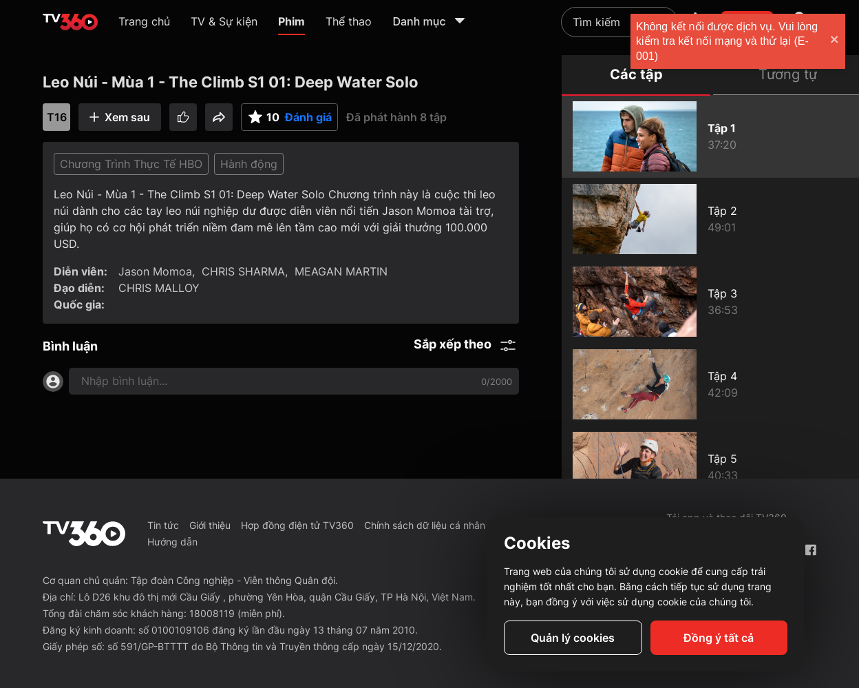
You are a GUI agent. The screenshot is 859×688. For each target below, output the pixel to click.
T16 (57, 117)
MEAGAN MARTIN (341, 271)
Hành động (248, 164)
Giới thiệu (210, 525)
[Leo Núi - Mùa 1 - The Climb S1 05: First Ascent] (710, 467)
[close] (835, 41)
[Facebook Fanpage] (810, 550)
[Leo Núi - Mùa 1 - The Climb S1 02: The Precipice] (710, 219)
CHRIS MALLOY (159, 288)
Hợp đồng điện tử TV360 (297, 525)
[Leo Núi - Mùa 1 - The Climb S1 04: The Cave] (710, 384)
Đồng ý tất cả (718, 638)
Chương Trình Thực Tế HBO (131, 164)
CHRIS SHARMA (243, 271)
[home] (70, 22)
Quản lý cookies (573, 638)
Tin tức (163, 525)
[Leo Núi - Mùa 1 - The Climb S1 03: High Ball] (710, 301)
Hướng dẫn (172, 542)
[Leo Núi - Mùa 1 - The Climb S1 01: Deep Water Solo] (710, 136)
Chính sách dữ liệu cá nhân (424, 525)
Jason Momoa (155, 271)
